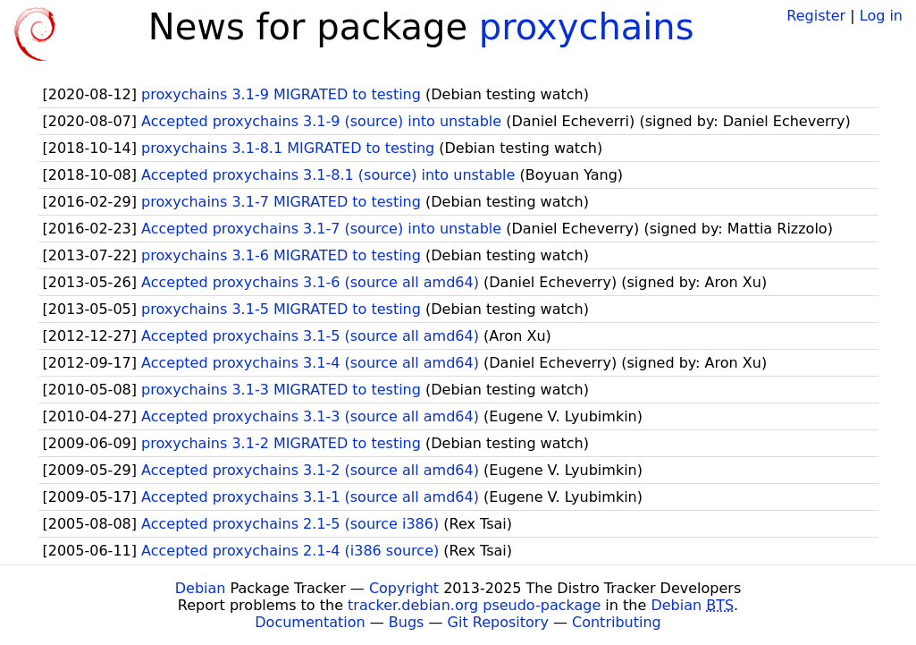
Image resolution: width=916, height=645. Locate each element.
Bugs (406, 622)
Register (815, 15)
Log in (881, 15)
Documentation (310, 622)
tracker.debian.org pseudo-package (474, 605)
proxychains (586, 26)
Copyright (404, 588)
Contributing (616, 622)
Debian (200, 588)
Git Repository (498, 622)
